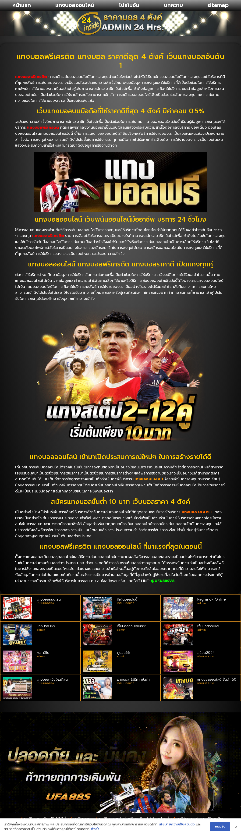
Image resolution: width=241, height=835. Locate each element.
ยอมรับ (220, 826)
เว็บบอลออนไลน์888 (131, 626)
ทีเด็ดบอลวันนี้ (127, 599)
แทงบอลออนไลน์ (74, 5)
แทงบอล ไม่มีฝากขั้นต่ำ (133, 679)
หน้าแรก (21, 5)
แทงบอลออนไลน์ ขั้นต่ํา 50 (216, 679)
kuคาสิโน (43, 652)
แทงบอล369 (46, 626)
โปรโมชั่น (129, 5)
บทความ (173, 5)
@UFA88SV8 (162, 581)
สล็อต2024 (206, 652)
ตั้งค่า (95, 829)
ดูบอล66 (123, 652)
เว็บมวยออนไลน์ (208, 626)
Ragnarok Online (211, 599)
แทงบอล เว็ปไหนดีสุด (52, 679)
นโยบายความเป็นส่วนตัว (176, 824)
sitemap (218, 5)
